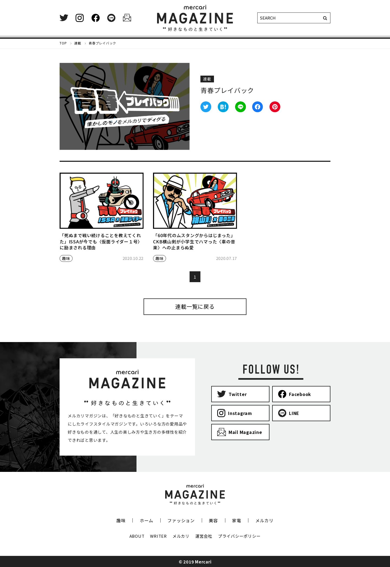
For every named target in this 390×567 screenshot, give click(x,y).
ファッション (181, 520)
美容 (213, 520)
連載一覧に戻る (194, 306)
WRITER (158, 536)
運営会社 (203, 536)
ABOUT (137, 536)
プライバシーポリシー (239, 536)
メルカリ (264, 520)
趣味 (66, 258)
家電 (236, 520)
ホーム (146, 520)
